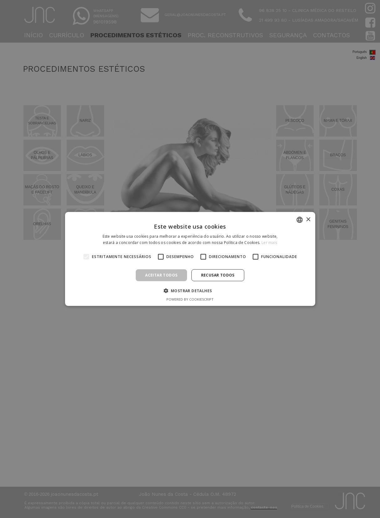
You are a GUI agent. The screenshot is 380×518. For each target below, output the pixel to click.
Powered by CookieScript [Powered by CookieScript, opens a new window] (190, 299)
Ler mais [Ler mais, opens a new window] (269, 242)
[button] (190, 290)
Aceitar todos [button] (161, 275)
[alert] (190, 259)
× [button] (308, 219)
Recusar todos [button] (218, 275)
